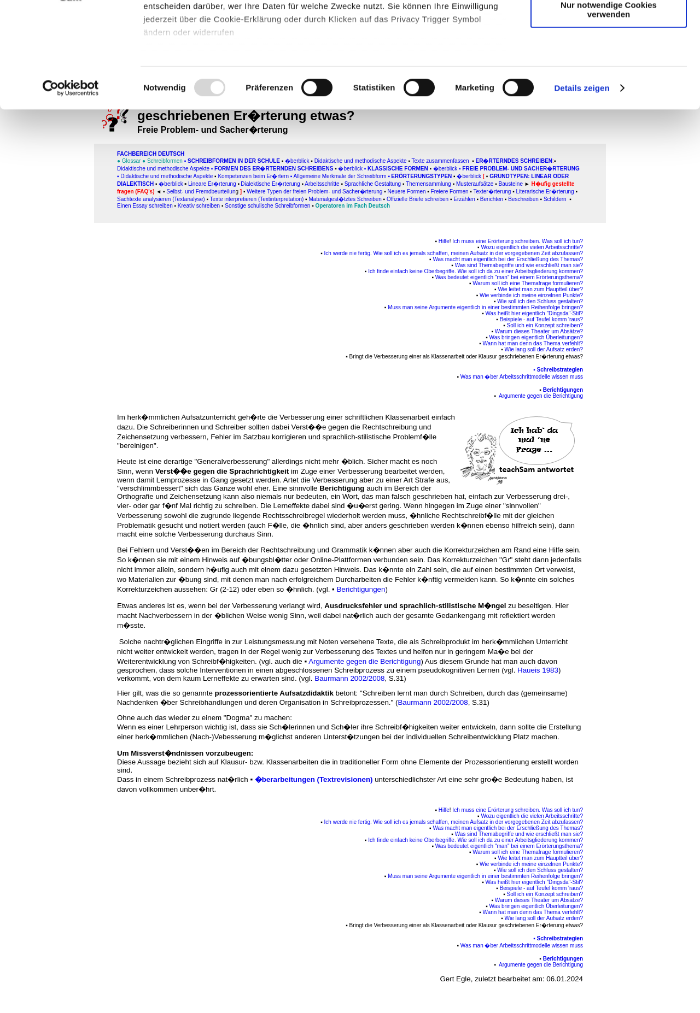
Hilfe (444, 241)
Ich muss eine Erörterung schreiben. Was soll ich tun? (517, 241)
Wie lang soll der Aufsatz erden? (544, 349)
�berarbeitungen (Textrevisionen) (314, 779)
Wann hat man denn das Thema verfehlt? (533, 343)
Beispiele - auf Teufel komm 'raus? (541, 319)
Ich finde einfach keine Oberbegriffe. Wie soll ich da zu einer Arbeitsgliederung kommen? (475, 271)
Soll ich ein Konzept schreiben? (544, 325)
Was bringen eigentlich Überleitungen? (536, 337)
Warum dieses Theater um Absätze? (539, 331)
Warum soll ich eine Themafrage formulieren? (527, 283)
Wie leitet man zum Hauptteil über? (540, 289)
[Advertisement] (55, 228)
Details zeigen (581, 174)
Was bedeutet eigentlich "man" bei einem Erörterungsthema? (509, 277)
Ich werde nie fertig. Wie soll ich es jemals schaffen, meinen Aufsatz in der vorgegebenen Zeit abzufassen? (453, 253)
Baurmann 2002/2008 (349, 678)
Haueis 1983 (537, 670)
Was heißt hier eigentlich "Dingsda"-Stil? (534, 313)
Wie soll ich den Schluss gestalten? (540, 301)
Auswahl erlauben (609, 59)
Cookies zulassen (608, 27)
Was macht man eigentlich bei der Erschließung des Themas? (508, 259)
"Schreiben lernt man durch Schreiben (421, 693)
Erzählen (464, 199)
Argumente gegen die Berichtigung (364, 661)
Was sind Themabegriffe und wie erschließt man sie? (519, 265)
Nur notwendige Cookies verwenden (609, 95)
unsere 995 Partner (215, 39)
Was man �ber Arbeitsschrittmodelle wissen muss (521, 377)
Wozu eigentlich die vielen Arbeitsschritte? (532, 247)
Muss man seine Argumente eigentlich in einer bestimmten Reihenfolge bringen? (485, 307)
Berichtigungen (563, 390)
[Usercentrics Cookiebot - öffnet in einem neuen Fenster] (71, 175)
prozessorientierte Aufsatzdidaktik (274, 693)
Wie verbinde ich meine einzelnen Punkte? (531, 295)
